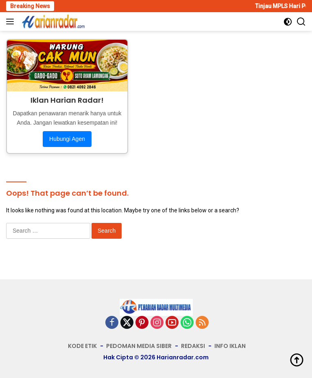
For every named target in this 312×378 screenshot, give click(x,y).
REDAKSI (193, 346)
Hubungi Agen (67, 139)
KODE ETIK (82, 346)
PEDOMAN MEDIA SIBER (139, 346)
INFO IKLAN (230, 346)
